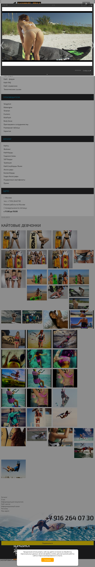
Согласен (47, 560)
